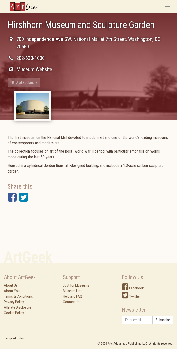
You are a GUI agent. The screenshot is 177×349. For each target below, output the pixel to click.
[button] (24, 82)
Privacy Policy (14, 302)
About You (12, 291)
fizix (23, 338)
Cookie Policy (14, 313)
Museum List (72, 291)
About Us (11, 285)
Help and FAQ (72, 296)
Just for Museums (76, 285)
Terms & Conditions (18, 296)
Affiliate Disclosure (17, 307)
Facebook (133, 288)
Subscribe (163, 320)
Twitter (131, 296)
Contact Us (71, 302)
